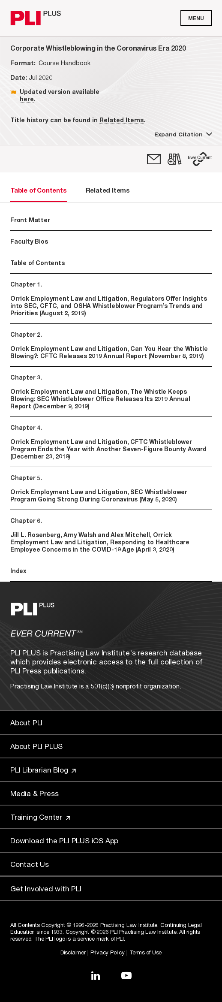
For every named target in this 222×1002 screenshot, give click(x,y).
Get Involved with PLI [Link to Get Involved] (45, 888)
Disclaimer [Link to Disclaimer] (73, 952)
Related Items (121, 120)
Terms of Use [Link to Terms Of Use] (145, 952)
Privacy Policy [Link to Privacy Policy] (107, 952)
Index (18, 570)
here (27, 99)
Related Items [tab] (108, 190)
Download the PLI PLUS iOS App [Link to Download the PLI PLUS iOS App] (64, 840)
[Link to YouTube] (126, 975)
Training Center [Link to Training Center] (40, 816)
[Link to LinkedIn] (95, 975)
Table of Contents (37, 262)
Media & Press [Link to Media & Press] (34, 793)
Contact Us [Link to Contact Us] (29, 864)
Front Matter (30, 219)
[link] (154, 159)
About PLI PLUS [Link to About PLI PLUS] (36, 746)
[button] (200, 159)
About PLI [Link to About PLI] (26, 722)
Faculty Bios (29, 241)
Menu (196, 18)
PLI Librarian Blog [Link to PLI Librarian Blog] (43, 769)
